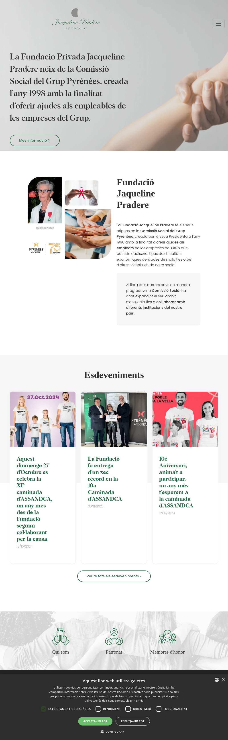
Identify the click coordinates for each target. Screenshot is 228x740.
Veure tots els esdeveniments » (114, 576)
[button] (114, 732)
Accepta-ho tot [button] (95, 721)
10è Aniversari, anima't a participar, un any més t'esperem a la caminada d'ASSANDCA (176, 482)
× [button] (223, 679)
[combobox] (217, 680)
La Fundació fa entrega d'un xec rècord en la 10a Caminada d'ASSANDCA (105, 478)
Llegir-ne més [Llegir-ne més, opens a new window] (134, 701)
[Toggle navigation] (218, 23)
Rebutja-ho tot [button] (133, 721)
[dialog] (114, 707)
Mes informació (34, 140)
